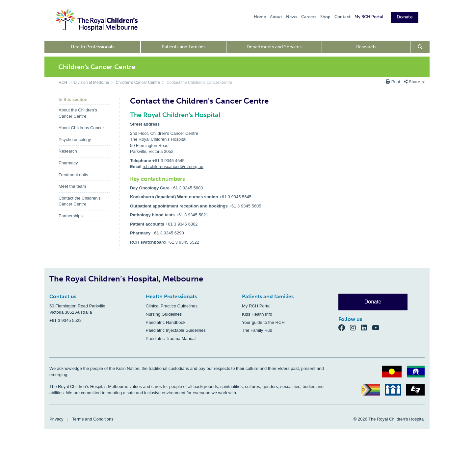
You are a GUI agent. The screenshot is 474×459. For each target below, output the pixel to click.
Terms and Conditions (93, 419)
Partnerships (71, 215)
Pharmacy (68, 162)
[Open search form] (420, 47)
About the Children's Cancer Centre (78, 113)
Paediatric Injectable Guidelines (176, 330)
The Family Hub (257, 330)
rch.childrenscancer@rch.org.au (173, 166)
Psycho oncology (75, 139)
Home (260, 16)
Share (414, 81)
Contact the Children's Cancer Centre (80, 201)
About (276, 16)
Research (366, 47)
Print (393, 81)
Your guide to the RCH (263, 322)
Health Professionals (92, 47)
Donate (405, 17)
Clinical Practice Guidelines (172, 305)
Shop (325, 16)
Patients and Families (183, 47)
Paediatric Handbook (166, 322)
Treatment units (73, 174)
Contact (342, 16)
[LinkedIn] (366, 327)
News (291, 16)
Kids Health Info (257, 314)
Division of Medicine (91, 82)
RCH (63, 82)
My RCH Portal (369, 16)
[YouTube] (377, 327)
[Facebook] (344, 327)
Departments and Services (274, 47)
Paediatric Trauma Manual (171, 338)
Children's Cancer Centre (138, 82)
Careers (308, 16)
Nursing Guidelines (164, 314)
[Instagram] (355, 327)
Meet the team (72, 186)
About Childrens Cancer (81, 127)
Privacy (56, 419)
